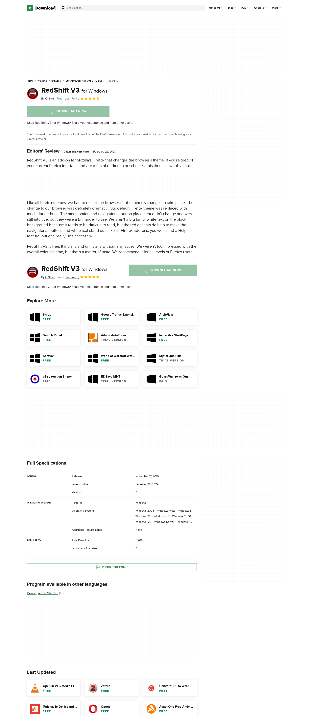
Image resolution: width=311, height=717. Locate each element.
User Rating (82, 98)
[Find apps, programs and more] (132, 8)
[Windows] (42, 81)
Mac (230, 8)
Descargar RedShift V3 (42, 593)
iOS (243, 8)
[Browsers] (56, 81)
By (48, 98)
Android (259, 8)
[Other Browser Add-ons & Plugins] (83, 81)
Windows (214, 8)
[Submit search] (63, 8)
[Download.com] (41, 8)
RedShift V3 (74, 90)
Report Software (112, 567)
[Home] (30, 81)
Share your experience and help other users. (102, 123)
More (277, 8)
